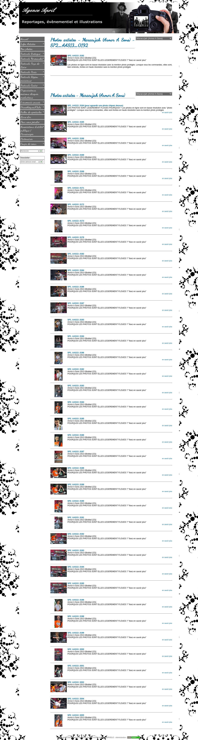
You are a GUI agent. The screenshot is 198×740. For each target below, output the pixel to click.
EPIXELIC (110, 737)
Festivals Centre (32, 85)
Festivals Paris (32, 72)
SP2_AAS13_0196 (76, 600)
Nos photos (26, 49)
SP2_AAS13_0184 (76, 402)
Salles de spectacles (32, 112)
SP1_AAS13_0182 (76, 254)
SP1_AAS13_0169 (76, 171)
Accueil (24, 39)
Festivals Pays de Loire (32, 65)
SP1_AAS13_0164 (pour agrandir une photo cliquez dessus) (95, 105)
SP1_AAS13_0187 (76, 303)
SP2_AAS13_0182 (76, 369)
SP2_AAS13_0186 (76, 435)
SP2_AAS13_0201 (76, 666)
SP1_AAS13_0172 (76, 204)
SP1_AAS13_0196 (76, 353)
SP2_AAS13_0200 (76, 649)
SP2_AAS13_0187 (76, 451)
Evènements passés (32, 102)
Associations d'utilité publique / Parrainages (32, 130)
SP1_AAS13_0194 (76, 336)
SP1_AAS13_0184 (76, 270)
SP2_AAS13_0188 (76, 468)
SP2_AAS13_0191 (76, 517)
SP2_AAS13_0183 (76, 386)
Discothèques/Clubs (32, 107)
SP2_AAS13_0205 (76, 715)
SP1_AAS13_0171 (76, 188)
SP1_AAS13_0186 (76, 287)
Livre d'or (26, 117)
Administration (120, 737)
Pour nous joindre (30, 122)
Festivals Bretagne (32, 53)
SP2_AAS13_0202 (76, 682)
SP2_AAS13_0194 (76, 567)
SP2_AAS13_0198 (76, 616)
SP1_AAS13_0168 (76, 155)
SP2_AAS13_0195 (76, 583)
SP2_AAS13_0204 (76, 699)
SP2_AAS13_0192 (76, 55)
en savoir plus (167, 112)
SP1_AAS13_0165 (76, 122)
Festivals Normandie (32, 58)
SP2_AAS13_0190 (76, 501)
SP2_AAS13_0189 (76, 484)
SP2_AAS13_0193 (76, 550)
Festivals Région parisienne (32, 78)
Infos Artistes (32, 44)
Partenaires (32, 139)
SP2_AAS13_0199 (76, 633)
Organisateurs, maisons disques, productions (32, 93)
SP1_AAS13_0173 (76, 221)
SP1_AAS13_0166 (76, 138)
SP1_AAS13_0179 (76, 237)
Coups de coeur (32, 144)
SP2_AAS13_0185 (76, 418)
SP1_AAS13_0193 (76, 320)
